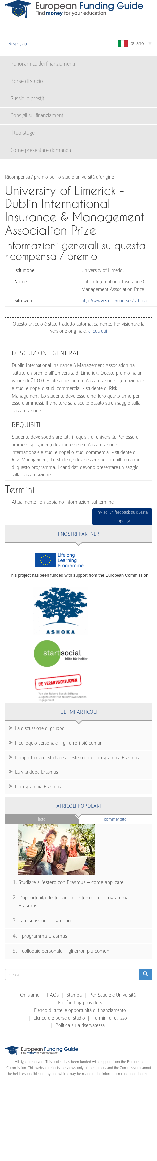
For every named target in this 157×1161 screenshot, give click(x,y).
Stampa (74, 995)
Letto (42, 819)
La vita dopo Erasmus (36, 772)
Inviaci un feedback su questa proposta (122, 516)
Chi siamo (29, 995)
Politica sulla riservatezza (80, 1025)
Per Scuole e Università (112, 995)
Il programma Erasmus (38, 786)
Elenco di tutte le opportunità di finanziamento (80, 1010)
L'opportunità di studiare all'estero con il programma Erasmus (77, 757)
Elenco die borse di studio (59, 1018)
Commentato (128, 819)
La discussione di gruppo (40, 728)
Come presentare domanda (40, 150)
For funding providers (80, 1002)
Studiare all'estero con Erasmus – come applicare (71, 882)
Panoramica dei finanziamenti (42, 64)
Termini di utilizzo (110, 1018)
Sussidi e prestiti (27, 98)
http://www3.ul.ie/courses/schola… (115, 300)
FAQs (53, 995)
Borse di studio (26, 81)
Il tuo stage (22, 133)
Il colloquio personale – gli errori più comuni (59, 743)
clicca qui (97, 331)
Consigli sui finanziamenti (37, 115)
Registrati (17, 43)
